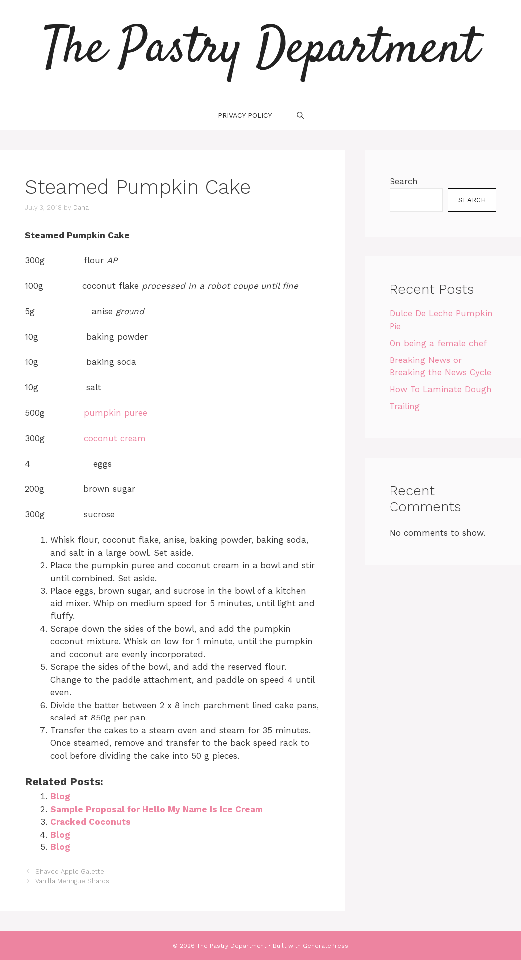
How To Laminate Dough (441, 389)
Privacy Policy (245, 115)
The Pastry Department (260, 49)
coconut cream (115, 438)
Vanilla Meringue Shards (72, 881)
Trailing (405, 406)
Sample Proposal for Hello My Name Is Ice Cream (156, 809)
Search (404, 181)
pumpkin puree (115, 413)
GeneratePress (325, 945)
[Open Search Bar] (300, 115)
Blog (60, 796)
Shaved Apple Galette (69, 871)
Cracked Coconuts (90, 822)
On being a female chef (438, 343)
